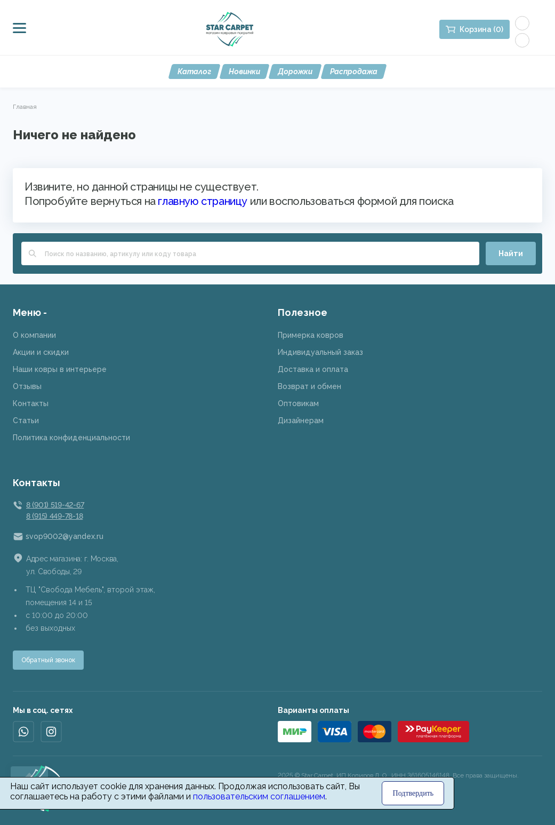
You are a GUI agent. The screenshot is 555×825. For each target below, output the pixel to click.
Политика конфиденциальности (71, 437)
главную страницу (202, 201)
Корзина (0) (481, 29)
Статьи (26, 420)
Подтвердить (413, 793)
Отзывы (27, 386)
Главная (25, 107)
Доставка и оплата (313, 369)
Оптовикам (298, 403)
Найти (510, 253)
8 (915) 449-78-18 (54, 516)
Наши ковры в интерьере (60, 369)
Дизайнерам (301, 420)
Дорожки (295, 71)
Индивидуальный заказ (320, 352)
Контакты (31, 403)
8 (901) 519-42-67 (55, 505)
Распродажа (353, 71)
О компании (34, 335)
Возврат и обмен (309, 386)
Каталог (194, 71)
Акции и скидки (41, 352)
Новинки (244, 71)
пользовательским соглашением (259, 796)
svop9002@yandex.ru (64, 536)
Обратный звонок (48, 660)
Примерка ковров (310, 335)
